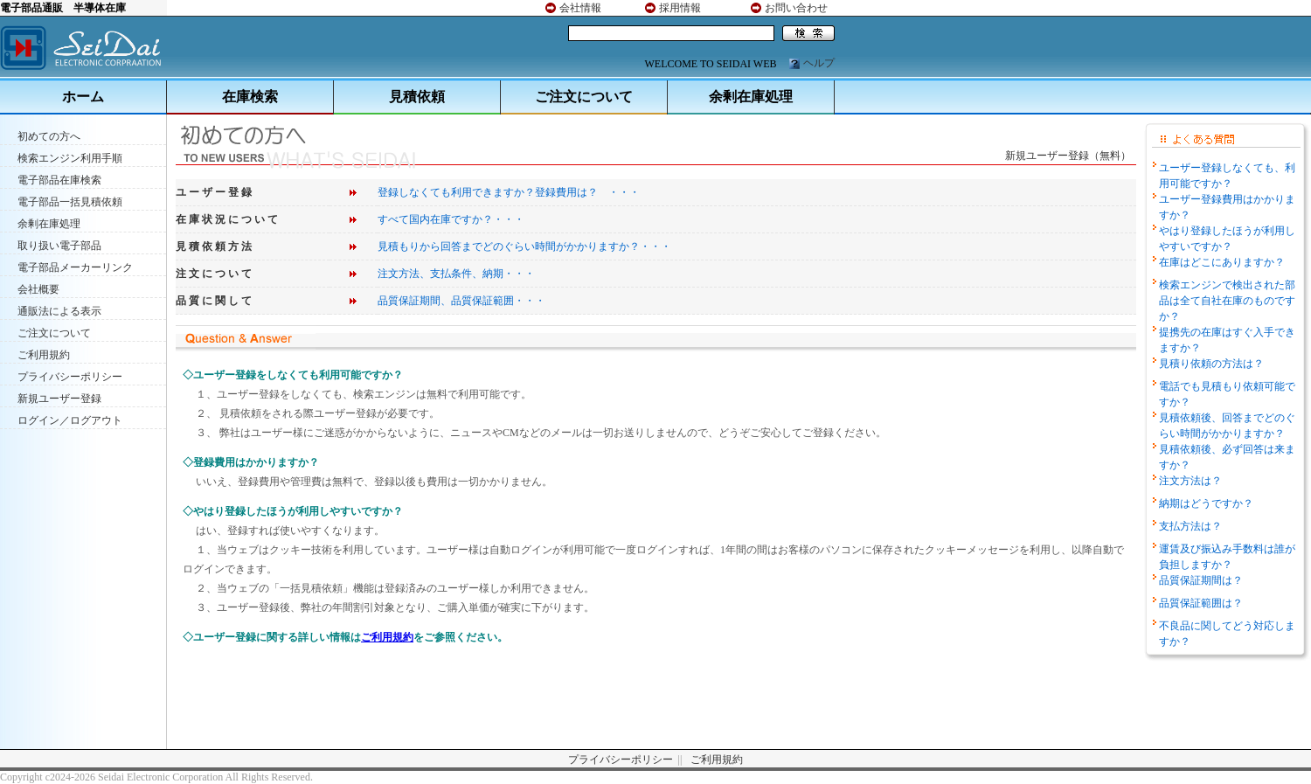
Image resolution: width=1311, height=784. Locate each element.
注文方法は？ (1190, 481)
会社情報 (580, 8)
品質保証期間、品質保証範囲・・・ (461, 301)
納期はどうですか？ (1206, 503)
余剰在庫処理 (751, 96)
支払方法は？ (1190, 526)
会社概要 (38, 289)
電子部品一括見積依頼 (69, 202)
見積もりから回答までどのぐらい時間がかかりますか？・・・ (524, 246)
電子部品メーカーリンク (75, 267)
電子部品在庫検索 (59, 180)
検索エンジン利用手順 (69, 158)
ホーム (83, 96)
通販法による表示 (59, 311)
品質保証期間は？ (1201, 580)
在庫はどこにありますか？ (1222, 262)
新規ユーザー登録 (59, 398)
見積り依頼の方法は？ (1211, 363)
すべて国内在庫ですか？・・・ (451, 219)
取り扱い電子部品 (59, 245)
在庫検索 (250, 96)
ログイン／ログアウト (69, 420)
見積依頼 (417, 96)
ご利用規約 (43, 355)
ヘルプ (819, 63)
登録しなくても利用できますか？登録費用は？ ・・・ (509, 192)
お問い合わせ (796, 8)
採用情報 (680, 8)
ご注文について (584, 96)
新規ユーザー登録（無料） (1068, 155)
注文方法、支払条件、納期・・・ (456, 273)
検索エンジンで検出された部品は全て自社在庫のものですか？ (1227, 301)
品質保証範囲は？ (1201, 603)
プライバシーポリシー (69, 377)
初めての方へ (48, 136)
